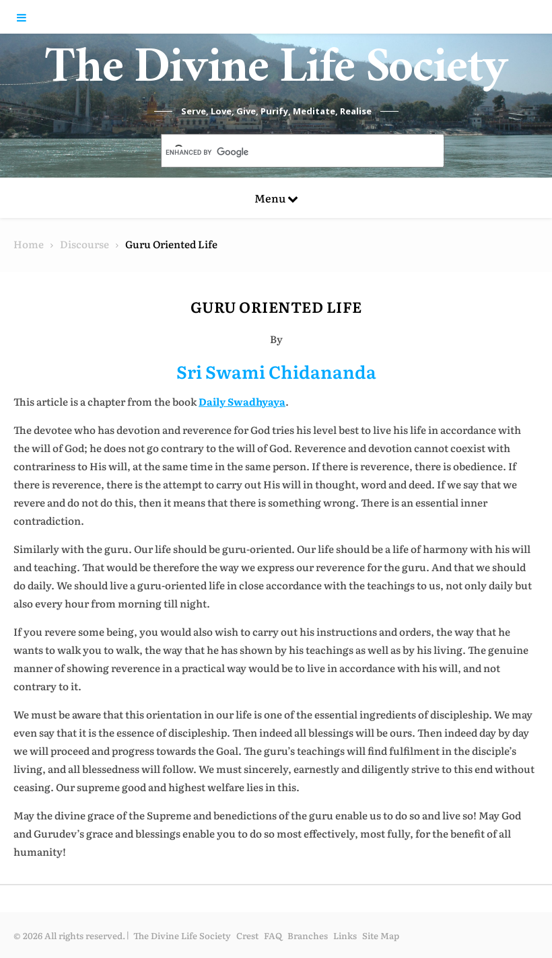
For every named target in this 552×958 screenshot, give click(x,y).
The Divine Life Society (276, 74)
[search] (287, 152)
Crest (247, 935)
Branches (307, 935)
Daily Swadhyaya (242, 401)
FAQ (273, 935)
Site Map (380, 935)
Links (345, 935)
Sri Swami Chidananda (276, 371)
